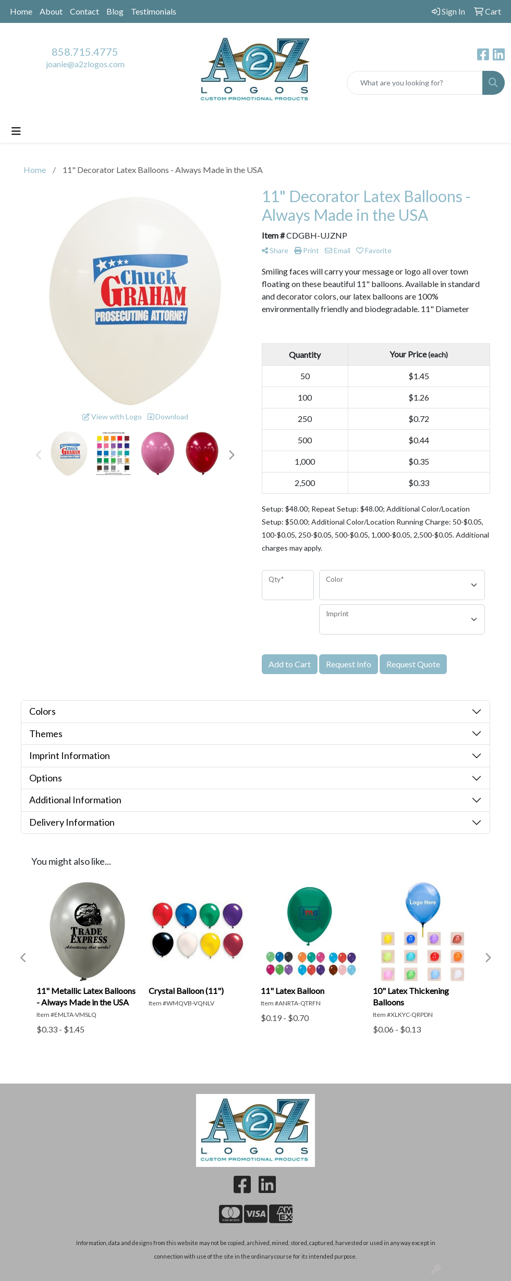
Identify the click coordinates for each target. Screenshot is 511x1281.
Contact (84, 11)
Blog (115, 11)
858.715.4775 (85, 51)
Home (21, 11)
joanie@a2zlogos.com (85, 64)
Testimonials (153, 11)
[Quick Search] (415, 83)
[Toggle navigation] (16, 131)
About (51, 11)
